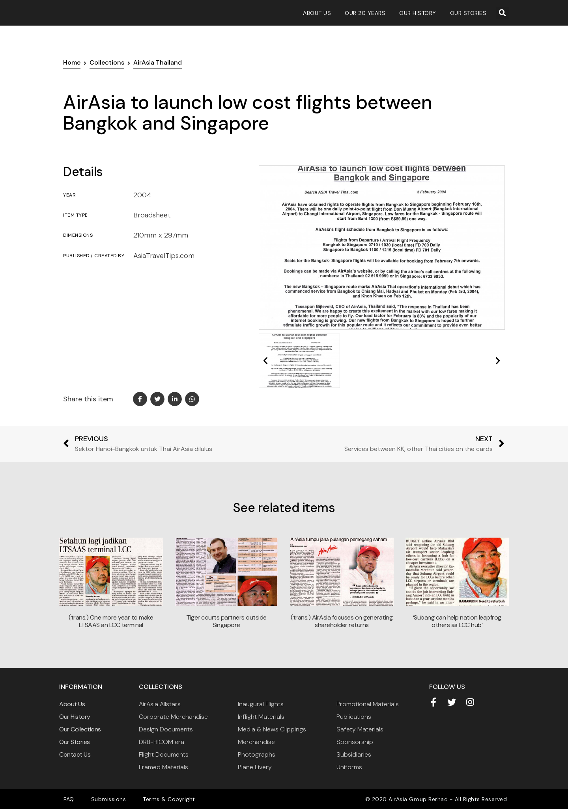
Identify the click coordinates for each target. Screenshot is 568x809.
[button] (502, 13)
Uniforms (349, 767)
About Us (317, 13)
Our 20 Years (365, 13)
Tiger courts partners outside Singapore (226, 621)
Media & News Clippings (272, 729)
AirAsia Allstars (160, 704)
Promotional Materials (367, 704)
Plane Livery (255, 767)
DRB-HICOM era (161, 742)
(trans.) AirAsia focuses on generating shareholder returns (341, 621)
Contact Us (74, 754)
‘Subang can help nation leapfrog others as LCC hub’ (457, 621)
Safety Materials (359, 729)
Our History (417, 13)
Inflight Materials (261, 717)
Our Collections (80, 729)
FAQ (66, 799)
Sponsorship (354, 742)
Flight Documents (164, 754)
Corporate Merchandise (173, 717)
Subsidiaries (353, 754)
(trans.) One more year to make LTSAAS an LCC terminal (111, 621)
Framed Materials (163, 767)
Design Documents (166, 729)
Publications (353, 717)
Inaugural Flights (261, 704)
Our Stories (468, 13)
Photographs (256, 754)
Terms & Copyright (156, 799)
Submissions (101, 799)
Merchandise (256, 742)
